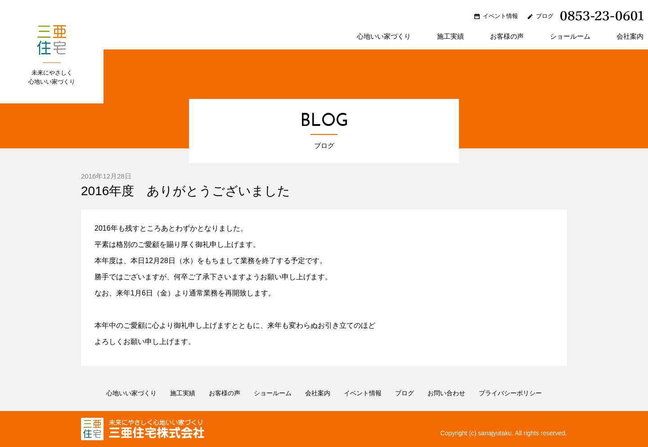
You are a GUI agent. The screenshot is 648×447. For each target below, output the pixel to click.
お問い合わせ (446, 393)
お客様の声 (507, 36)
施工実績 (450, 36)
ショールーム (570, 36)
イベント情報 (500, 16)
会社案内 (630, 36)
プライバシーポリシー (510, 393)
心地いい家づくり (384, 36)
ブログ (545, 16)
